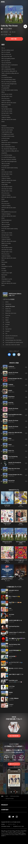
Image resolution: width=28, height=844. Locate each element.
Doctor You (8, 308)
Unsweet (7, 331)
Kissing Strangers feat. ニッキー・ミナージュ (21, 560)
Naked (6, 320)
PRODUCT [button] (4, 805)
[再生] (25, 26)
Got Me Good (7, 505)
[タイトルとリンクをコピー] (18, 354)
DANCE (20, 523)
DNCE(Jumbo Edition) (15, 293)
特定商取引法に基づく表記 (18, 826)
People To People (7, 523)
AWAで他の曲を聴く (14, 735)
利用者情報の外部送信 (5, 826)
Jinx (6, 333)
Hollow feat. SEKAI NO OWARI (12, 344)
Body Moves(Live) (9, 338)
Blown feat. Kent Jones (10, 313)
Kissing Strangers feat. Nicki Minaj (13, 340)
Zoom (6, 326)
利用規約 (3, 824)
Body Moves (8, 304)
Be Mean (7, 324)
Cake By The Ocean (10, 798)
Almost (7, 317)
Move (21, 505)
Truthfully (7, 322)
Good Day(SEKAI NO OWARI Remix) (14, 342)
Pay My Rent (8, 329)
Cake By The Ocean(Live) (11, 335)
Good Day (7, 315)
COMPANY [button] (4, 810)
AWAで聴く (14, 39)
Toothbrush (8, 311)
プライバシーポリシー (12, 824)
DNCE (10, 28)
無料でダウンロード (13, 764)
